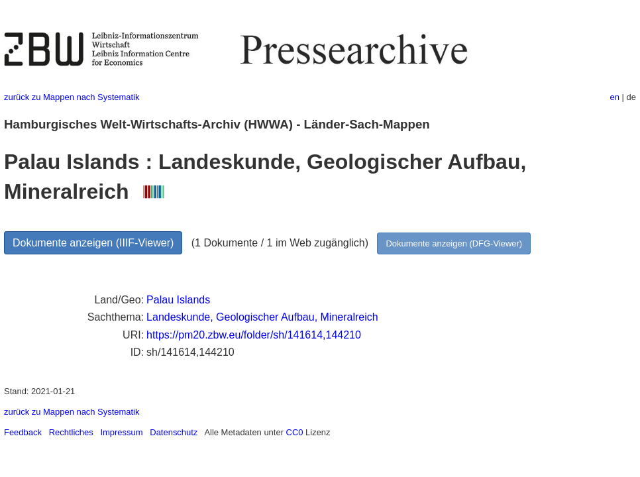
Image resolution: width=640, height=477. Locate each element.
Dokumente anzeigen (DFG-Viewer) (454, 243)
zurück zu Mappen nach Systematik (71, 97)
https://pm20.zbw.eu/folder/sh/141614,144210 (253, 335)
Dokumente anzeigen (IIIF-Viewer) (93, 242)
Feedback (23, 432)
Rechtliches (71, 432)
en (614, 97)
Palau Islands (178, 299)
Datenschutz (173, 432)
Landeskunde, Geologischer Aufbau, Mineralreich (262, 317)
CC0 (294, 432)
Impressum (121, 432)
